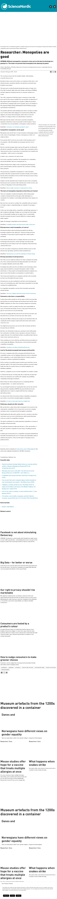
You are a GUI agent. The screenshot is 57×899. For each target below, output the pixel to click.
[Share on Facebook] (51, 72)
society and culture (27, 667)
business (17, 667)
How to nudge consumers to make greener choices (19, 188)
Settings (18, 895)
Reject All (6, 895)
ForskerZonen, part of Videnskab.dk (25, 449)
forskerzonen (5, 669)
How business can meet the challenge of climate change (21, 253)
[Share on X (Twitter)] (53, 72)
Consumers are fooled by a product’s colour (18, 127)
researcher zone (39, 667)
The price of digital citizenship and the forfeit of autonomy (21, 293)
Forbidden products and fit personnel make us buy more (21, 224)
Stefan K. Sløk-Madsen (8, 506)
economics (4, 667)
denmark (11, 667)
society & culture (51, 667)
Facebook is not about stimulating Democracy (18, 347)
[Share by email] (55, 72)
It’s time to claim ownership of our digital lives (18, 401)
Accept (12, 895)
